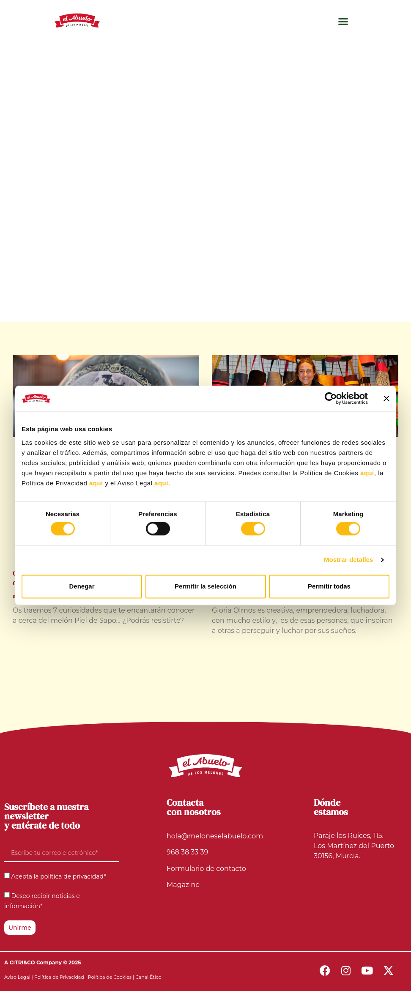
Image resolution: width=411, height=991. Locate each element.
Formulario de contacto (206, 869)
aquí (367, 472)
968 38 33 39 (187, 852)
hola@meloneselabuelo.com (215, 836)
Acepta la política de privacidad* (58, 877)
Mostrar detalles (348, 560)
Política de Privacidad (59, 977)
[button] (343, 21)
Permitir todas (329, 586)
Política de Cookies (110, 977)
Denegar (81, 586)
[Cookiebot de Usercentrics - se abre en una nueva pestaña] (331, 398)
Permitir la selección (205, 586)
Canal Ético (148, 977)
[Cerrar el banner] (386, 398)
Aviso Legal (17, 977)
